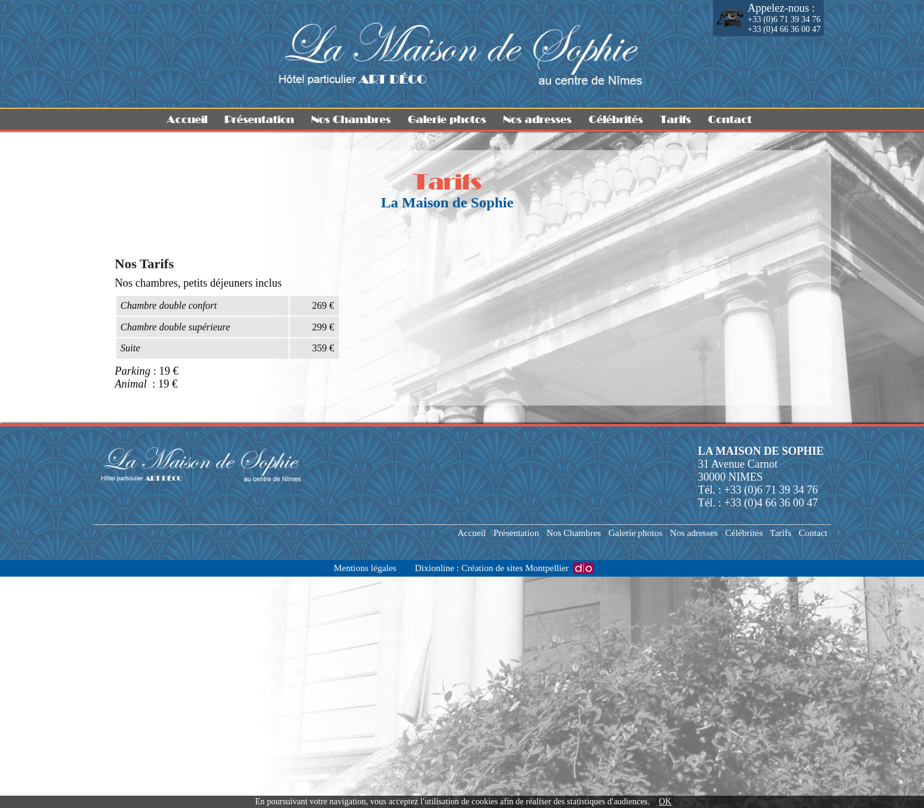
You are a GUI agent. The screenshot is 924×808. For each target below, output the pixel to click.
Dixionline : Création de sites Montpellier (491, 568)
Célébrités (616, 119)
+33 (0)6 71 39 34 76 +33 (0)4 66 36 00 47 (784, 18)
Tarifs (675, 119)
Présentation (259, 119)
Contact (730, 119)
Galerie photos (447, 119)
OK (665, 801)
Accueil (187, 119)
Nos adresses (537, 119)
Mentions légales (364, 568)
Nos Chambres (351, 119)
